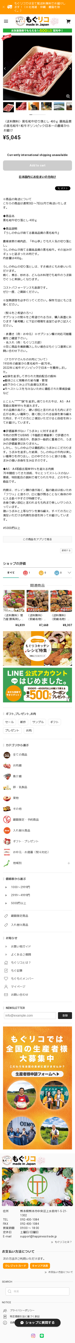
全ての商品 (20, 754)
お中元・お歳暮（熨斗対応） (31, 852)
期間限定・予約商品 (26, 819)
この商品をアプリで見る (37, 539)
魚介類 (17, 776)
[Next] (70, 68)
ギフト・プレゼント (26, 841)
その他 (17, 808)
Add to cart (37, 165)
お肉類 (17, 765)
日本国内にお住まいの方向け (37, 176)
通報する (66, 550)
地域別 (17, 863)
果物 (16, 798)
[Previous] (5, 68)
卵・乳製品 (20, 787)
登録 (65, 1015)
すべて (11, 572)
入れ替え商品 (21, 830)
